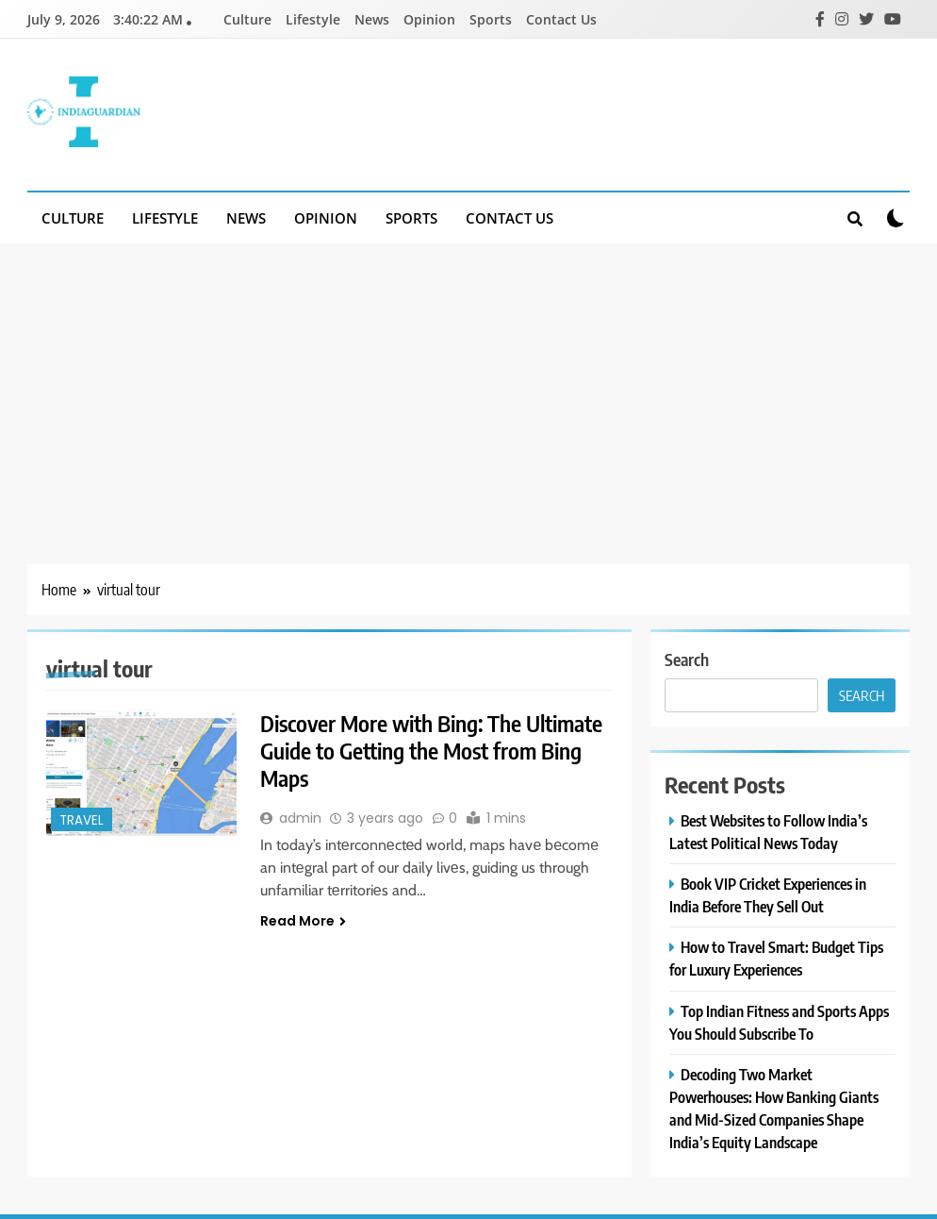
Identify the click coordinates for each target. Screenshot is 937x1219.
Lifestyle (313, 19)
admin (300, 820)
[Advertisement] (468, 385)
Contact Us (561, 19)
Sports (490, 19)
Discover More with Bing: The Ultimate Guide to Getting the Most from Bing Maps (436, 752)
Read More (303, 923)
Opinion (429, 19)
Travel (81, 820)
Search (687, 659)
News (371, 19)
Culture (247, 19)
